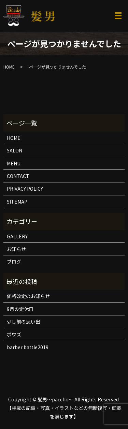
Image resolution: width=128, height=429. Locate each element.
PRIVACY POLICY (25, 188)
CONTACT (18, 176)
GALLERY (17, 236)
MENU (13, 163)
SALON (14, 150)
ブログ (14, 261)
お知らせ (16, 249)
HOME (9, 67)
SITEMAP (17, 201)
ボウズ (14, 334)
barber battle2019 (27, 347)
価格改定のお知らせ (28, 296)
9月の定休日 (20, 309)
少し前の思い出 (23, 321)
